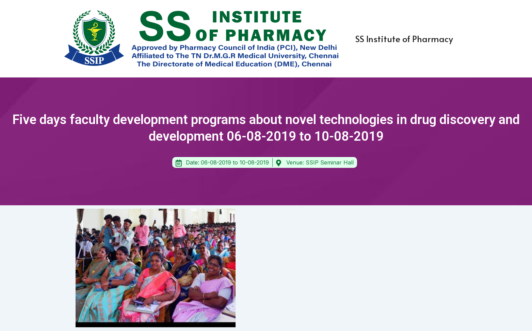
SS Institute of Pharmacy (404, 38)
